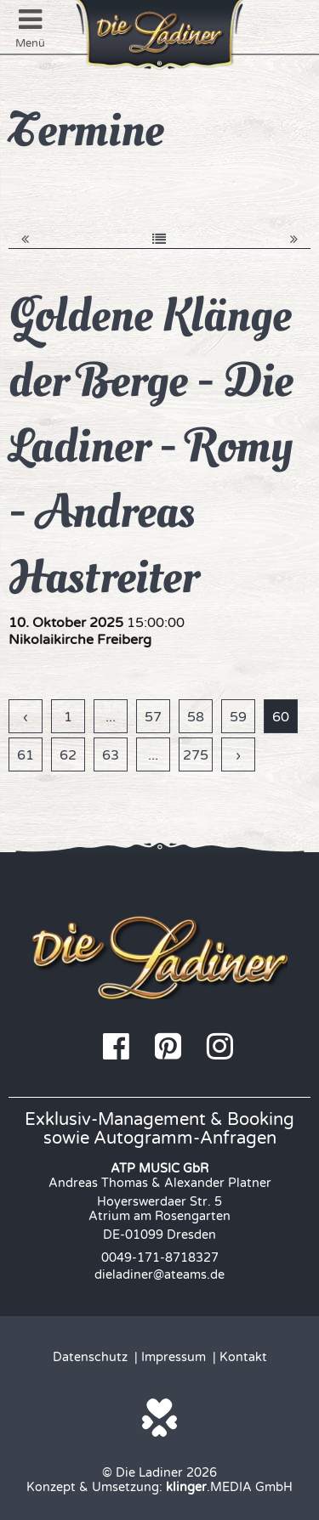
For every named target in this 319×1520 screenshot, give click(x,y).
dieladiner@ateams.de (159, 1275)
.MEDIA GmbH (229, 1487)
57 (153, 717)
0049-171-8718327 (160, 1258)
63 (110, 755)
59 (238, 717)
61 (25, 755)
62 (68, 755)
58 (195, 717)
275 (195, 755)
